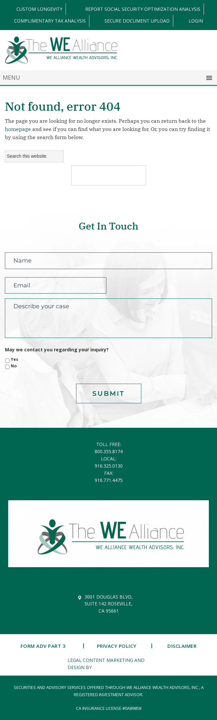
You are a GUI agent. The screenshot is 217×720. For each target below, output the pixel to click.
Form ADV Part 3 (43, 646)
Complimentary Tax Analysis (50, 21)
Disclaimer (181, 646)
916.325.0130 (109, 466)
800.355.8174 (109, 451)
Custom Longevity (39, 9)
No (14, 366)
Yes (14, 359)
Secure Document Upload (137, 21)
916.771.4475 (109, 480)
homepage (18, 129)
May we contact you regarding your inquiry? (57, 350)
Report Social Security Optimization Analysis (142, 9)
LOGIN (196, 21)
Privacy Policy (116, 646)
